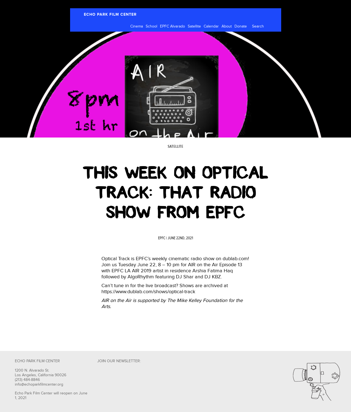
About (227, 26)
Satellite (194, 26)
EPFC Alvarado (172, 26)
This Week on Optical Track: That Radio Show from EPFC (175, 192)
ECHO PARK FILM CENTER (110, 14)
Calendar (211, 26)
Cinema (136, 26)
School (151, 26)
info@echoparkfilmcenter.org (39, 384)
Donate (240, 26)
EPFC (161, 238)
